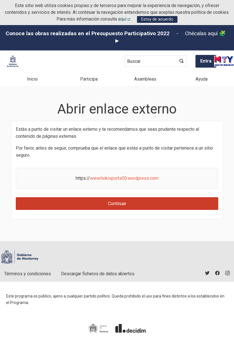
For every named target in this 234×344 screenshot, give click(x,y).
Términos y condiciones (27, 273)
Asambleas (145, 79)
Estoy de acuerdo (157, 19)
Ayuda (201, 79)
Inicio (32, 79)
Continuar (117, 203)
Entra (206, 61)
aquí (124, 19)
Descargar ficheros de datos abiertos (97, 273)
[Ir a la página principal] (12, 61)
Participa (89, 79)
